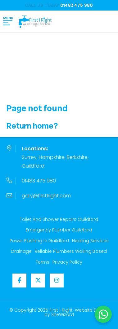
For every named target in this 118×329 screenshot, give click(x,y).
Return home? (32, 126)
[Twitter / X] (38, 280)
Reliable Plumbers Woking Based (71, 251)
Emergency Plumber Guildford (59, 230)
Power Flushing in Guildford (39, 241)
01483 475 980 (39, 180)
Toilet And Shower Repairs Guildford (59, 219)
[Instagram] (57, 280)
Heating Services (90, 241)
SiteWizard (62, 314)
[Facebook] (19, 280)
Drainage (21, 251)
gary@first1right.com (46, 195)
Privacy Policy (67, 262)
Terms (42, 262)
